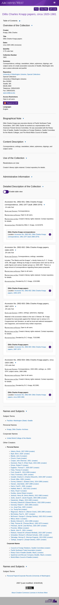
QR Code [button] (53, 9)
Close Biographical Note (23, 119)
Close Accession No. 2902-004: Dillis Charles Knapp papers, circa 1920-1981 (15, 363)
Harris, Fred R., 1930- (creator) (21, 486)
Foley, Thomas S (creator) (19, 470)
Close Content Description (25, 142)
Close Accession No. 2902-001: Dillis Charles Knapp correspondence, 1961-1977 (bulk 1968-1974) (44, 205)
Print (36, 9)
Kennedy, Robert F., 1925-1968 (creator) (24, 505)
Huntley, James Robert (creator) (21, 493)
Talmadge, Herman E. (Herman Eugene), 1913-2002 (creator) (32, 537)
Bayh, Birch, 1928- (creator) (20, 454)
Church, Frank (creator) (19, 458)
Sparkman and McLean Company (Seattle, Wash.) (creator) (31, 555)
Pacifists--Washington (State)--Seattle (20, 420)
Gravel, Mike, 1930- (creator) (20, 479)
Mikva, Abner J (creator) (19, 519)
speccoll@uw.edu (9, 93)
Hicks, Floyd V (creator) (19, 491)
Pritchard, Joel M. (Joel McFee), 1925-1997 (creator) (29, 526)
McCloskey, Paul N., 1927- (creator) (23, 514)
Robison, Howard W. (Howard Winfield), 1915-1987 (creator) (31, 532)
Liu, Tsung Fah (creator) (19, 509)
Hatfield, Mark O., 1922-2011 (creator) (24, 488)
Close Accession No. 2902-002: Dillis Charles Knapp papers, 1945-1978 (15, 250)
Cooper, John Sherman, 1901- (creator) (24, 460)
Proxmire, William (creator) (20, 528)
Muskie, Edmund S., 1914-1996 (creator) (25, 521)
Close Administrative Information (31, 177)
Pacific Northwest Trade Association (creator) (26, 550)
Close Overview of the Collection (32, 26)
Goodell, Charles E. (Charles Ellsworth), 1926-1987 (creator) (31, 477)
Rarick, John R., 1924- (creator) (21, 530)
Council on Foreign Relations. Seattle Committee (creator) (30, 548)
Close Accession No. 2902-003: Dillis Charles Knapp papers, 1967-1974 (15, 307)
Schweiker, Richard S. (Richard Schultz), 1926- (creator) (30, 535)
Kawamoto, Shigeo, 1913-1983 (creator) (24, 500)
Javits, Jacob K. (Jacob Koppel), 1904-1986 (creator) (29, 498)
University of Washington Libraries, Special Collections (21, 74)
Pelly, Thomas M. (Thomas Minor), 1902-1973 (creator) (29, 523)
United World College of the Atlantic (19, 438)
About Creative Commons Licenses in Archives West (29, 592)
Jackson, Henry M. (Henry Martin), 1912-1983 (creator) (29, 495)
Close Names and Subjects (26, 411)
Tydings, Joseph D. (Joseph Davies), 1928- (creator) (28, 539)
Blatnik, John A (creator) (19, 456)
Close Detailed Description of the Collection (43, 187)
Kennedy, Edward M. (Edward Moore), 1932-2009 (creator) (31, 502)
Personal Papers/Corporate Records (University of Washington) (28, 576)
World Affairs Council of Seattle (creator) (24, 557)
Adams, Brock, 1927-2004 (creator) (23, 451)
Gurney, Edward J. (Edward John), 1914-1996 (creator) (29, 481)
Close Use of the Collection (26, 158)
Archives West (13, 3)
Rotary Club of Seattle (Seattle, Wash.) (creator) (27, 552)
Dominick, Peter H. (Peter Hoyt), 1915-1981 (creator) (29, 463)
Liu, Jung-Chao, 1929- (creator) (21, 507)
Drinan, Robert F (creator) (19, 465)
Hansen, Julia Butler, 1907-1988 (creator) (25, 484)
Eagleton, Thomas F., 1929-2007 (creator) (25, 467)
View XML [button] (43, 9)
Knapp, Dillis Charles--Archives (17, 429)
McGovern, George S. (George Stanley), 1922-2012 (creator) (31, 516)
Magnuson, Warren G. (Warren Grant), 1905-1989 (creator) (31, 512)
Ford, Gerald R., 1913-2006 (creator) (23, 472)
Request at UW (12, 103)
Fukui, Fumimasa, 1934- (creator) (22, 474)
